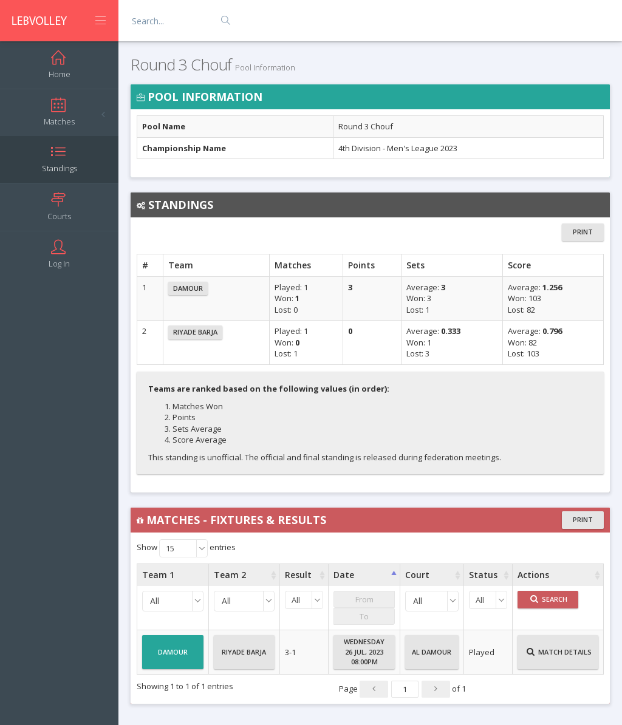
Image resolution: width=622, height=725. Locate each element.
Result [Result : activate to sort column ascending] (298, 574)
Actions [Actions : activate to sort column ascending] (533, 574)
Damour (188, 288)
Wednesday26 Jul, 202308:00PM (364, 651)
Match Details (559, 657)
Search (548, 599)
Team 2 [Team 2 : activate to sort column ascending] (230, 574)
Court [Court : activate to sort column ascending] (417, 574)
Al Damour (431, 657)
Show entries (186, 548)
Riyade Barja (195, 331)
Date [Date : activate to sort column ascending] (343, 574)
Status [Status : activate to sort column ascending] (483, 574)
